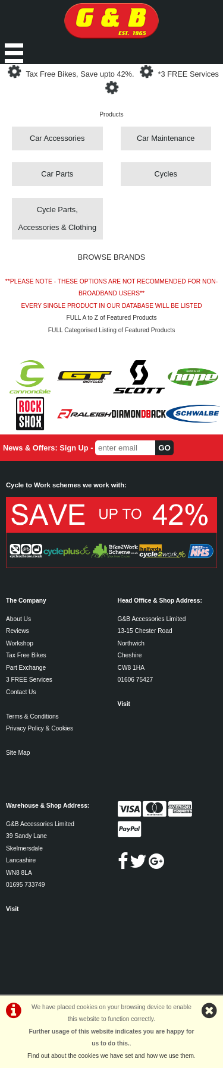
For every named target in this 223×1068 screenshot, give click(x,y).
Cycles (166, 173)
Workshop (19, 643)
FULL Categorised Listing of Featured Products (111, 330)
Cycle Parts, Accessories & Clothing (57, 218)
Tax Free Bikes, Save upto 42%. (80, 74)
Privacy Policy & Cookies (39, 728)
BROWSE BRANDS (112, 257)
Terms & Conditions (32, 716)
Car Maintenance (165, 138)
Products (111, 114)
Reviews (17, 631)
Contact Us (21, 692)
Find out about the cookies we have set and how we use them (110, 1056)
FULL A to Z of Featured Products (111, 317)
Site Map (18, 752)
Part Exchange (26, 667)
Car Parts (57, 173)
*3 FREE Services (188, 74)
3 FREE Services (29, 679)
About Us (18, 619)
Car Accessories (57, 138)
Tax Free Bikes (26, 655)
